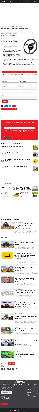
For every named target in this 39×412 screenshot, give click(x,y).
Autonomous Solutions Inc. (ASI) (23, 228)
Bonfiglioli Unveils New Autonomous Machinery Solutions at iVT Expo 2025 (25, 291)
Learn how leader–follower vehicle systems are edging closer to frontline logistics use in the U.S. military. (25, 248)
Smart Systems (11, 26)
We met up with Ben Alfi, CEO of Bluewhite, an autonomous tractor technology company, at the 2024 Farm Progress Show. (26, 347)
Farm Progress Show (5, 187)
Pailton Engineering (21, 245)
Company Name (5, 86)
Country (3, 90)
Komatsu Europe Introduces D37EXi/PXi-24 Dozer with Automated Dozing (6, 195)
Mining (15, 301)
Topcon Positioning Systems (9, 35)
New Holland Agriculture (22, 344)
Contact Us (8, 408)
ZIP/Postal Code (23, 90)
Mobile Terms (31, 135)
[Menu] (37, 1)
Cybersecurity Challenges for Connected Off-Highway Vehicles (24, 353)
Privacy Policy (8, 136)
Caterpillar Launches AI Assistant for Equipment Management (14, 166)
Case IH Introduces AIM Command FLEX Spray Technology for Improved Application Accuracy (25, 188)
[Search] (34, 1)
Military (16, 241)
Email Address (5, 81)
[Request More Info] (19, 72)
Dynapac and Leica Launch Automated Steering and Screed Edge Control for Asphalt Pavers (25, 316)
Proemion (19, 332)
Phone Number (23, 81)
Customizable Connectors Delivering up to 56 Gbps (12, 146)
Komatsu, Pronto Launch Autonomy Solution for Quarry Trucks (24, 303)
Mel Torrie (4, 237)
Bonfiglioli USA (20, 294)
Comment (4, 95)
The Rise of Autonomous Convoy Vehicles (10, 152)
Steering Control (18, 313)
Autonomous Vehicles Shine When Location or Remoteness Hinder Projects (24, 225)
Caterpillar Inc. (20, 258)
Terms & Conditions (25, 408)
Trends (15, 327)
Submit (5, 101)
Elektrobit (19, 356)
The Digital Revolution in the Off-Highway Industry (23, 329)
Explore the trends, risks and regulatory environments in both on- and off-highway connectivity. (25, 358)
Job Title (22, 86)
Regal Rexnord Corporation (22, 283)
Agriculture (17, 339)
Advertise (12, 408)
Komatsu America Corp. (21, 306)
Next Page (11, 363)
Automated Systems (20, 26)
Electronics (4, 26)
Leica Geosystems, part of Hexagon (24, 319)
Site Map (31, 408)
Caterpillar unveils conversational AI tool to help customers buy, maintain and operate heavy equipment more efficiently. (26, 273)
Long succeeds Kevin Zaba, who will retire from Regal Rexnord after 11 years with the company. (24, 285)
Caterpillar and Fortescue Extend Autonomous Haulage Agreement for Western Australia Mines (16, 160)
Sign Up (7, 138)
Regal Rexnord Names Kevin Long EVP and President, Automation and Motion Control (25, 279)
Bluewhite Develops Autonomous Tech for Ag (25, 341)
